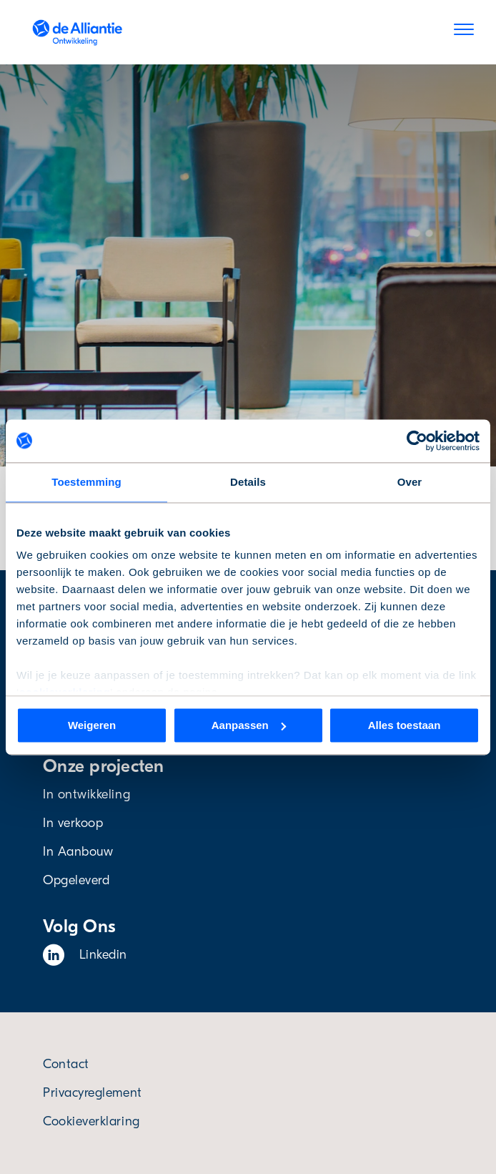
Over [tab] (409, 482)
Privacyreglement (92, 1092)
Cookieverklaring (91, 1121)
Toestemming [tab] (86, 482)
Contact (66, 1064)
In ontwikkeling (86, 794)
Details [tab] (248, 482)
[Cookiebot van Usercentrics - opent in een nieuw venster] (417, 440)
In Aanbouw (78, 851)
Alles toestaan (404, 725)
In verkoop (73, 823)
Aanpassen (249, 725)
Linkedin (85, 955)
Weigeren (92, 725)
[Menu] (464, 32)
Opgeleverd (76, 880)
